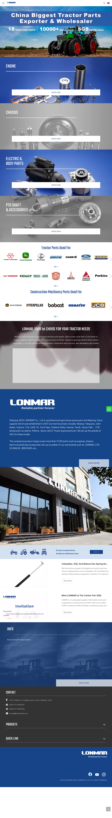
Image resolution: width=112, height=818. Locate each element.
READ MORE (94, 463)
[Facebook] (90, 775)
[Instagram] (104, 775)
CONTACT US (96, 552)
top (108, 809)
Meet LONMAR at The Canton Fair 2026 (81, 595)
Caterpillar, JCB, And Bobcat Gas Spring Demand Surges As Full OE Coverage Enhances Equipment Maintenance (85, 564)
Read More (68, 581)
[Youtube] (97, 775)
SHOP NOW (56, 92)
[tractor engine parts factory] (56, 506)
